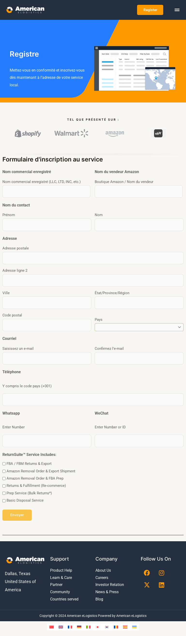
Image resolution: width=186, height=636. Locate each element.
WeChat (101, 410)
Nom (99, 215)
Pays (98, 317)
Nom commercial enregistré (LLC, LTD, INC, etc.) (41, 183)
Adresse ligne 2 (14, 270)
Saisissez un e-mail (18, 346)
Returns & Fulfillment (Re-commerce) (36, 482)
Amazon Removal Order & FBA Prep (35, 474)
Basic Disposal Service (25, 497)
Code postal (12, 314)
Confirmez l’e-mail (109, 346)
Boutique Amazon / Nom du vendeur (124, 183)
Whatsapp (11, 410)
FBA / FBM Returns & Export (29, 460)
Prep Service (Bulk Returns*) (29, 489)
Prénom (8, 215)
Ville (6, 292)
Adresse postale (15, 248)
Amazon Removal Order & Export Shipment (41, 467)
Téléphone (11, 369)
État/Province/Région (112, 292)
